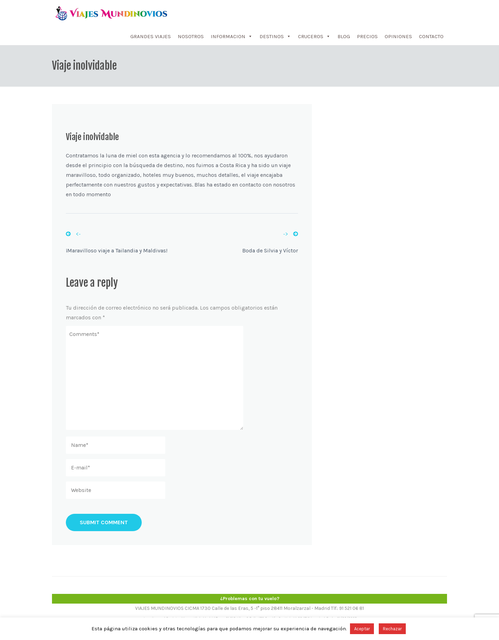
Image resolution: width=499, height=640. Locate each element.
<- (73, 234)
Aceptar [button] (362, 628)
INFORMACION (232, 36)
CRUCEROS (314, 36)
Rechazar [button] (392, 628)
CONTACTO (431, 36)
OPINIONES (398, 36)
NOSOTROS (191, 36)
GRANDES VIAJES (150, 36)
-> (290, 234)
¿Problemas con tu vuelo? (249, 599)
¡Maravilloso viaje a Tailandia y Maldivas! (116, 250)
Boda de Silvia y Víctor (270, 250)
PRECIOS (367, 36)
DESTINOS (275, 36)
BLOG (344, 36)
